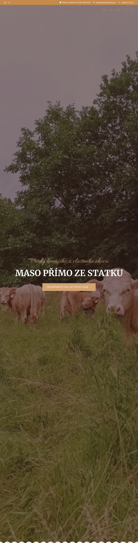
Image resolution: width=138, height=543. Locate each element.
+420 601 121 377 (127, 2)
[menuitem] (118, 10)
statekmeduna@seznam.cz (106, 2)
